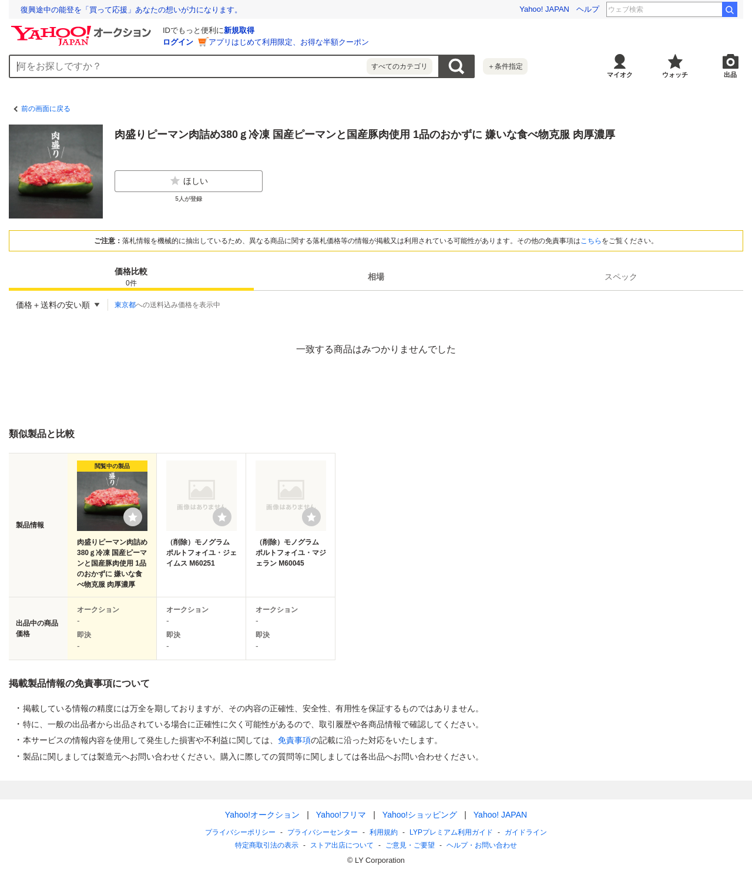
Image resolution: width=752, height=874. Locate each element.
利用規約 (384, 832)
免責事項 (294, 740)
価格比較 (131, 277)
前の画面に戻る (45, 109)
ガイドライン (526, 832)
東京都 (125, 304)
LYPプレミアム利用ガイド (451, 832)
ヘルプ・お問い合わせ (481, 845)
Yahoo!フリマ (341, 814)
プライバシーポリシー (240, 832)
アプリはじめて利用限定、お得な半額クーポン (289, 42)
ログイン (178, 42)
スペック (621, 276)
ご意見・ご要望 (410, 845)
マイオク (620, 74)
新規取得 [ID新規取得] (239, 30)
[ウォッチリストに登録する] (132, 516)
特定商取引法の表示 (266, 845)
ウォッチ (675, 74)
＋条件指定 (505, 66)
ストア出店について (342, 845)
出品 (730, 74)
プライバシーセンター (322, 832)
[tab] (131, 276)
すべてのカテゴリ (399, 66)
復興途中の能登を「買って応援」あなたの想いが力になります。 (131, 9)
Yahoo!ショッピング (419, 814)
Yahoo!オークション (262, 814)
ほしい (188, 181)
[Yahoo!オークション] (83, 29)
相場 (376, 276)
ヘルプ (587, 9)
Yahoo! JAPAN (544, 9)
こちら (591, 241)
